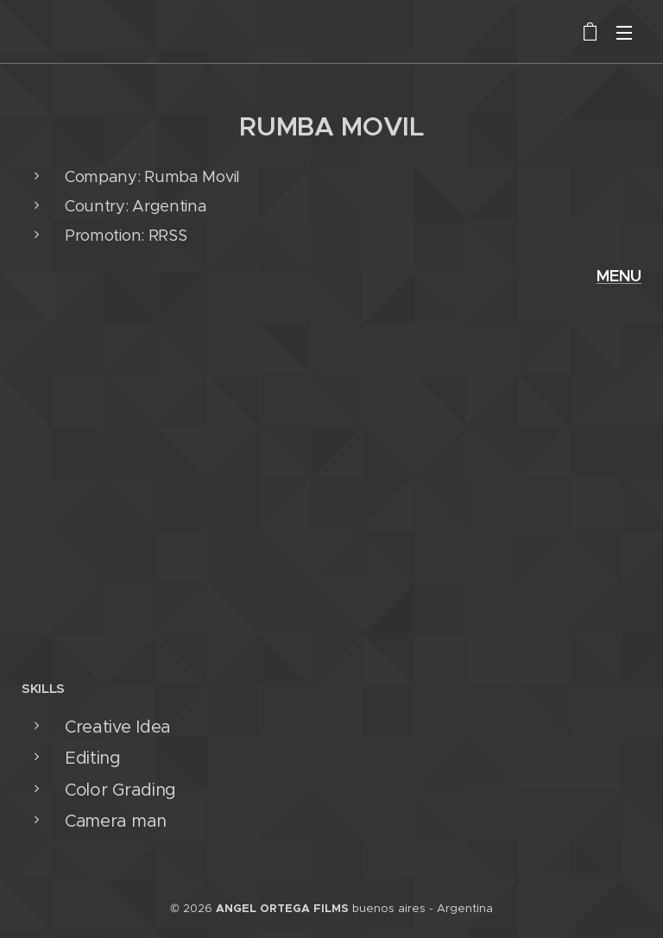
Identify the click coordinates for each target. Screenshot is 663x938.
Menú (624, 33)
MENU (619, 276)
